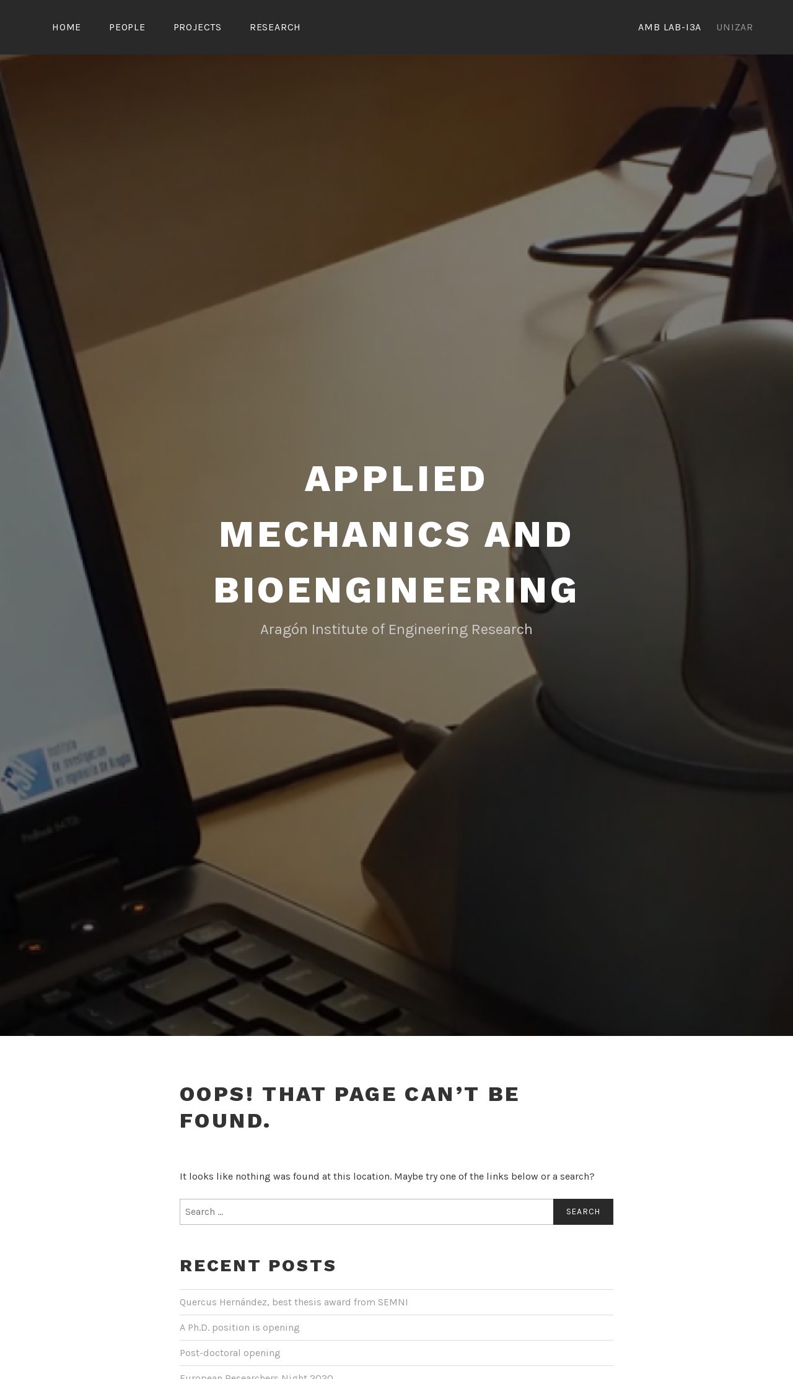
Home (66, 27)
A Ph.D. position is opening (240, 1327)
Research (275, 27)
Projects (197, 27)
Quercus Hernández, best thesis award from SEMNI (294, 1302)
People (127, 27)
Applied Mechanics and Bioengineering (396, 534)
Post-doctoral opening (230, 1353)
